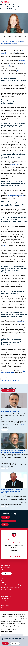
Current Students (5, 604)
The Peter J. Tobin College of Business (9, 43)
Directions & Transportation (14, 558)
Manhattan (20, 65)
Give (6, 579)
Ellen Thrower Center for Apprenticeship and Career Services (12, 322)
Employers (3, 613)
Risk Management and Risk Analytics (13, 371)
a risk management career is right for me (15, 195)
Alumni (3, 377)
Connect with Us (14, 556)
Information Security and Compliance (10, 593)
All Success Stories (8, 390)
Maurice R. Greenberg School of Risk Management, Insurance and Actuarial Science (13, 52)
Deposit (5, 530)
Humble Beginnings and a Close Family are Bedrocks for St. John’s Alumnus (13, 455)
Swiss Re (12, 244)
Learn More (15, 643)
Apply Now (5, 523)
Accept (5, 643)
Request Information (9, 526)
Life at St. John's (5, 573)
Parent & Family (5, 611)
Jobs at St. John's (5, 597)
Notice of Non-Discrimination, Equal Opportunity (13, 590)
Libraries (3, 586)
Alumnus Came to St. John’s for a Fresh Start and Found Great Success (13, 412)
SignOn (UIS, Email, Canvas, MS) (9, 584)
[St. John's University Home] (5, 2)
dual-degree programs (14, 164)
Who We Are (4, 575)
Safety (2, 588)
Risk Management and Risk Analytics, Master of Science (13, 41)
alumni (24, 189)
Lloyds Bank (4, 245)
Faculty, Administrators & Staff (8, 609)
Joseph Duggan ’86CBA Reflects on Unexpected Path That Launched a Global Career (11, 496)
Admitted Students (5, 606)
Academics (4, 569)
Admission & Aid (5, 571)
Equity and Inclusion (6, 595)
